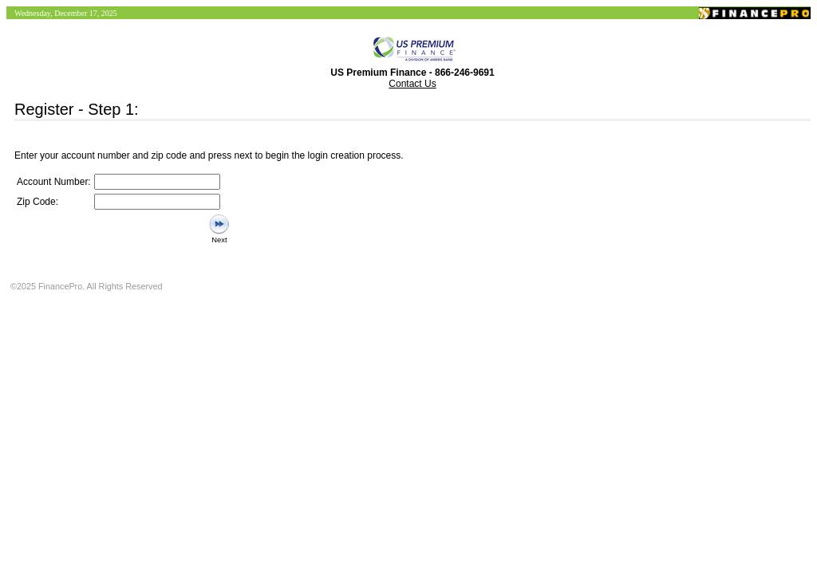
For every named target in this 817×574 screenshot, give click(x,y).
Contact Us (412, 83)
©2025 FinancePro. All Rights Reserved (86, 286)
